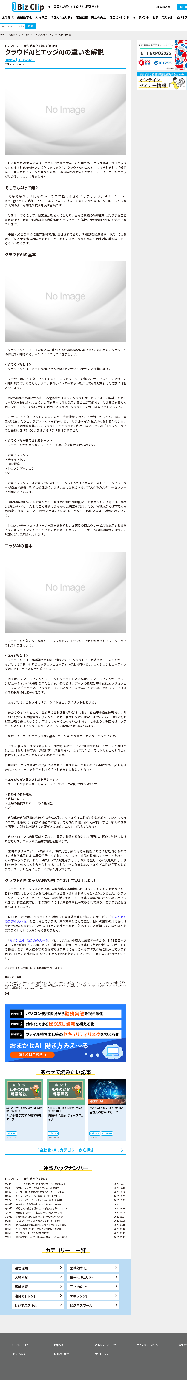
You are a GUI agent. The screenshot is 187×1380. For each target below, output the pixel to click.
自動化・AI (29, 34)
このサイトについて (105, 1345)
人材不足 (21, 1277)
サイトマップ (102, 1354)
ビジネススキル (26, 1305)
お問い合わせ (61, 1354)
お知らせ (58, 1345)
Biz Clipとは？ (163, 7)
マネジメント (79, 1295)
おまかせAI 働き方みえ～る (28, 940)
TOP (2, 34)
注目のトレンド (26, 1295)
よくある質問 (19, 1354)
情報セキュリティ (82, 1277)
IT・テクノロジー (26, 59)
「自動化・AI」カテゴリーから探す (65, 1150)
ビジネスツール (81, 1305)
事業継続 (21, 1286)
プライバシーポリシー (149, 1345)
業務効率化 (14, 34)
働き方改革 (107, 1133)
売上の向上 (78, 1286)
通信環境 (21, 1267)
